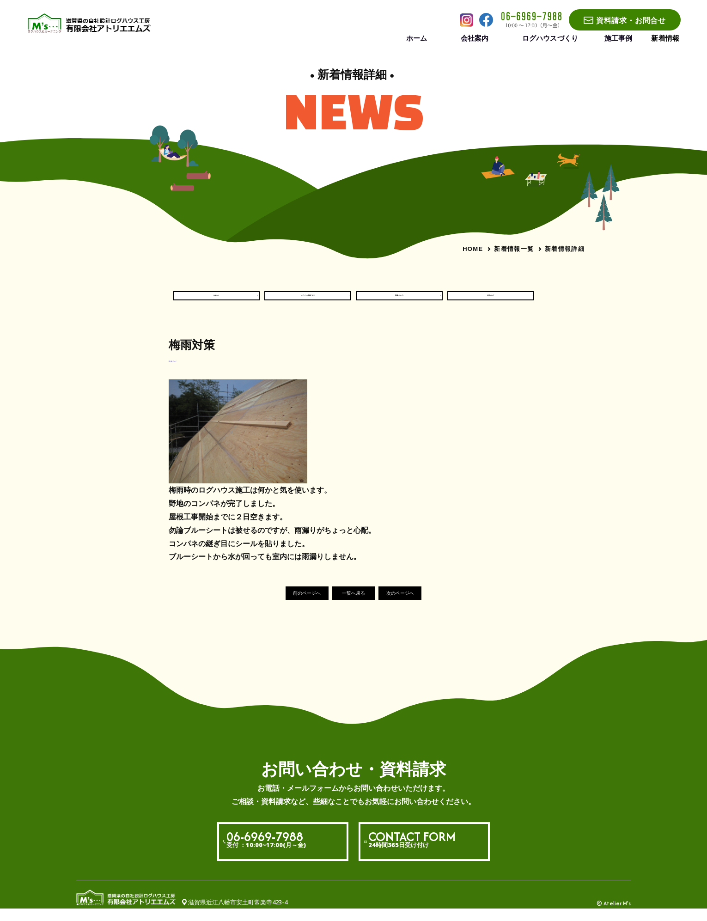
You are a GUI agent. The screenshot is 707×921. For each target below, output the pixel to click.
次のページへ (420, 604)
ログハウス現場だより (308, 301)
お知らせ (216, 301)
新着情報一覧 (514, 248)
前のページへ (287, 604)
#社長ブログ (186, 370)
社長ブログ (490, 301)
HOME (473, 248)
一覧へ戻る (354, 604)
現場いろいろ (399, 301)
